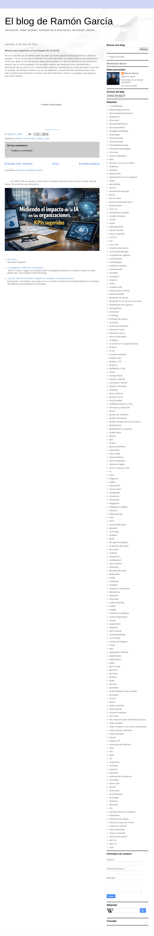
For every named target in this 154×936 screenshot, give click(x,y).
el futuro (113, 347)
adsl (111, 159)
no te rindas (114, 638)
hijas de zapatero (117, 460)
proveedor (114, 695)
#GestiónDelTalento (118, 124)
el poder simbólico (117, 354)
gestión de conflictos (118, 414)
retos (111, 748)
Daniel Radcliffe (116, 294)
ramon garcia (115, 709)
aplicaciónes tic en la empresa (123, 177)
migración (113, 595)
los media (113, 549)
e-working (113, 315)
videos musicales (117, 833)
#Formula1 (114, 120)
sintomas (113, 765)
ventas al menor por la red (121, 822)
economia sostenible (118, 326)
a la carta (113, 152)
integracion (114, 503)
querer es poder (116, 705)
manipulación (115, 560)
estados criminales (118, 386)
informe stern (115, 489)
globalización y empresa (120, 429)
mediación (114, 581)
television (113, 804)
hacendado (114, 450)
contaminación (116, 269)
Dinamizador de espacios (121, 304)
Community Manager (119, 251)
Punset (112, 698)
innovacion (114, 496)
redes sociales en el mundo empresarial (127, 726)
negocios (113, 627)
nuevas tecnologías (118, 641)
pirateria (40, 138)
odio (111, 648)
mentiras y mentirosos (119, 588)
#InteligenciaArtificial (118, 131)
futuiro (112, 411)
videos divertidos (117, 829)
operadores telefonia (118, 652)
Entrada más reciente (19, 163)
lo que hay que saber (119, 546)
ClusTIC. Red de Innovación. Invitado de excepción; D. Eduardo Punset (40, 278)
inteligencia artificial (118, 507)
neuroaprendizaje (117, 634)
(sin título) (12, 259)
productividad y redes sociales (123, 691)
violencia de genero (118, 836)
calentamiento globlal (119, 212)
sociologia (114, 780)
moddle (112, 609)
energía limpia (115, 375)
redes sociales (116, 723)
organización (115, 659)
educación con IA (117, 333)
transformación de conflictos (122, 812)
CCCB (112, 219)
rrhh (111, 751)
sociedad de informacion (120, 776)
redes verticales (116, 734)
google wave (115, 432)
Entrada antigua (89, 163)
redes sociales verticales (120, 730)
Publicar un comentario (22, 150)
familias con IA (116, 397)
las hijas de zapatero (118, 542)
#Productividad (116, 138)
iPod (111, 517)
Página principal (116, 57)
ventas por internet (118, 826)
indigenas (113, 478)
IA (110, 471)
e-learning (114, 312)
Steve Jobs (114, 783)
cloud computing (116, 234)
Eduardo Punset (116, 329)
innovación (114, 499)
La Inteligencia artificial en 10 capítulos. (25, 267)
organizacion (115, 656)
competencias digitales (119, 255)
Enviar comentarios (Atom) (30, 170)
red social (113, 716)
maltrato (113, 553)
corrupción (114, 276)
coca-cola (113, 244)
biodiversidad (115, 205)
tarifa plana (114, 790)
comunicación (115, 258)
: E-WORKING (116, 106)
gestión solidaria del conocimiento (125, 421)
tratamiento (114, 815)
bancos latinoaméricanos (120, 202)
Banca (112, 195)
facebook (113, 390)
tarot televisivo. (116, 794)
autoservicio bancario (119, 191)
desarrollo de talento (118, 297)
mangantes (114, 556)
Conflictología (115, 262)
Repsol (112, 737)
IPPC (111, 521)
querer (112, 702)
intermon (113, 510)
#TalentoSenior (116, 141)
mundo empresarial (118, 617)
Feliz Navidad (115, 400)
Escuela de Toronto (118, 382)
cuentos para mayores (119, 290)
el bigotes (113, 340)
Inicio (55, 163)
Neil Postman (115, 631)
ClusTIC (113, 237)
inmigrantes (114, 492)
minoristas (114, 599)
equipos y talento (117, 379)
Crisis (112, 283)
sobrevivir (113, 773)
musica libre (29, 138)
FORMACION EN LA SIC (121, 404)
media (112, 577)
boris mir (113, 209)
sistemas (113, 769)
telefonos (113, 801)
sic (110, 758)
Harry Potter (114, 453)
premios (113, 684)
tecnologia (114, 797)
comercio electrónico (118, 248)
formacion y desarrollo (119, 407)
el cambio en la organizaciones (123, 343)
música (112, 620)
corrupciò (113, 273)
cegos (112, 223)
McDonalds (114, 574)
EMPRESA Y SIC (117, 368)
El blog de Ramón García (59, 21)
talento (112, 787)
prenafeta (113, 687)
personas (113, 673)
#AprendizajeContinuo (119, 109)
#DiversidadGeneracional (121, 113)
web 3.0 (113, 844)
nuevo (112, 645)
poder (112, 680)
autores (112, 187)
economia (113, 322)
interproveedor (116, 514)
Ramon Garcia (131, 73)
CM (110, 241)
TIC (111, 808)
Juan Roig (114, 531)
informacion (114, 485)
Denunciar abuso (116, 63)
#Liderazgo (114, 134)
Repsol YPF (114, 741)
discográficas (115, 308)
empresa (113, 365)
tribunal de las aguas (118, 819)
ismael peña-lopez (117, 524)
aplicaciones (115, 173)
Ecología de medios (118, 319)
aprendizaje (114, 184)
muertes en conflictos (119, 613)
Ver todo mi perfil (129, 86)
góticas (112, 436)
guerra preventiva (117, 446)
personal (113, 670)
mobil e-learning (116, 602)
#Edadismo (114, 117)
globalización (115, 425)
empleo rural (115, 358)
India (111, 475)
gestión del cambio (118, 418)
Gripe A (112, 443)
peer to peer (114, 666)
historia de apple (116, 464)
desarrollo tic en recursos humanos (125, 301)
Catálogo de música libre (52, 129)
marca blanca (115, 563)
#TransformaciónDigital (120, 148)
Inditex (112, 482)
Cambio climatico (117, 216)
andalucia (113, 166)
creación (113, 280)
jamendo (19, 138)
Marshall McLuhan (117, 570)
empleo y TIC (115, 361)
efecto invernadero (118, 336)
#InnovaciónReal (117, 127)
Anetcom (113, 170)
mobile (112, 606)
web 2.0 (113, 840)
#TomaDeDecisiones (118, 145)
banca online (115, 198)
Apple (112, 180)
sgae (47, 138)
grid (111, 439)
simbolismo (114, 762)
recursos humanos (117, 712)
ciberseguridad (116, 226)
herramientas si (116, 457)
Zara (111, 847)
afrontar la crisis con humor (121, 163)
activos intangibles (117, 156)
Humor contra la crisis (119, 468)
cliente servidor (116, 230)
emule (112, 372)
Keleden (113, 535)
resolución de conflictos (120, 744)
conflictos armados (118, 265)
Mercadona (114, 592)
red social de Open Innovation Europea (127, 719)
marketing (113, 567)
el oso (112, 351)
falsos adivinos (116, 393)
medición (113, 585)
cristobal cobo (115, 287)
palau (111, 663)
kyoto (111, 538)
